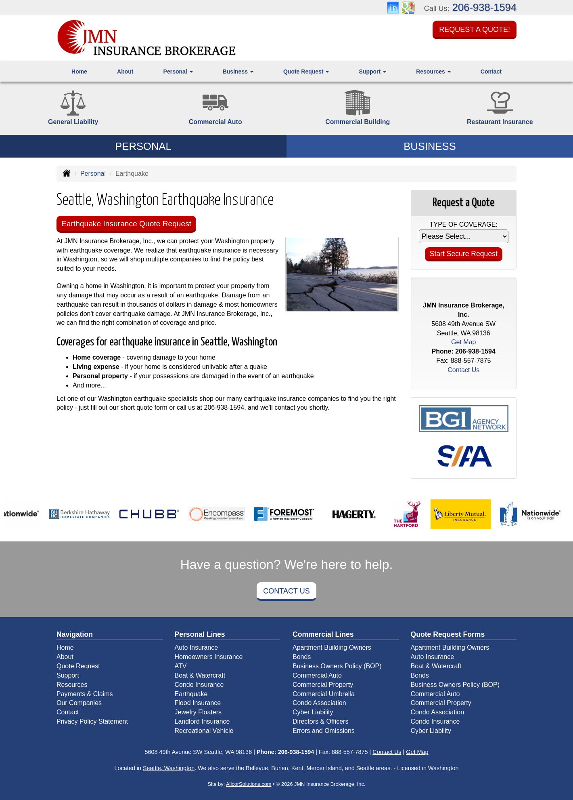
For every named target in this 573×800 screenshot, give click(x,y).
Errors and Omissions (324, 730)
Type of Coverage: (464, 224)
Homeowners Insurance (209, 656)
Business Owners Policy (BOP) (337, 666)
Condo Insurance (199, 684)
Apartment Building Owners (332, 647)
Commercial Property (323, 684)
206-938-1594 (484, 7)
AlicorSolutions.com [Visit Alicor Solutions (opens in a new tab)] (248, 784)
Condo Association (319, 702)
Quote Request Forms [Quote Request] (448, 634)
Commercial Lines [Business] (323, 634)
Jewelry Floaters (198, 712)
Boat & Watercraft (200, 675)
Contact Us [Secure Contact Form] (463, 369)
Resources (71, 684)
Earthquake (191, 694)
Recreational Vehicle (204, 730)
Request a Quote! (474, 29)
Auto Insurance (196, 647)
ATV (181, 666)
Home (79, 71)
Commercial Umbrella (324, 694)
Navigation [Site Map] (74, 634)
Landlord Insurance (202, 721)
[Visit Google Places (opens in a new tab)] (408, 7)
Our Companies (79, 702)
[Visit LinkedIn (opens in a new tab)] (393, 7)
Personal (93, 173)
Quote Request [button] (306, 71)
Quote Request (78, 666)
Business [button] (238, 71)
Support (67, 675)
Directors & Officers (320, 721)
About (125, 71)
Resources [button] (433, 71)
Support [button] (373, 71)
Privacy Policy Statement (92, 721)
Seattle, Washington (168, 768)
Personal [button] (178, 71)
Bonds (302, 656)
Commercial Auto (317, 675)
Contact (491, 71)
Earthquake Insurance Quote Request (126, 223)
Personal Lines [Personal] (200, 634)
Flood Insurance (198, 702)
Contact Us (286, 591)
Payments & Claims (84, 694)
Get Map (463, 342)
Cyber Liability (313, 712)
